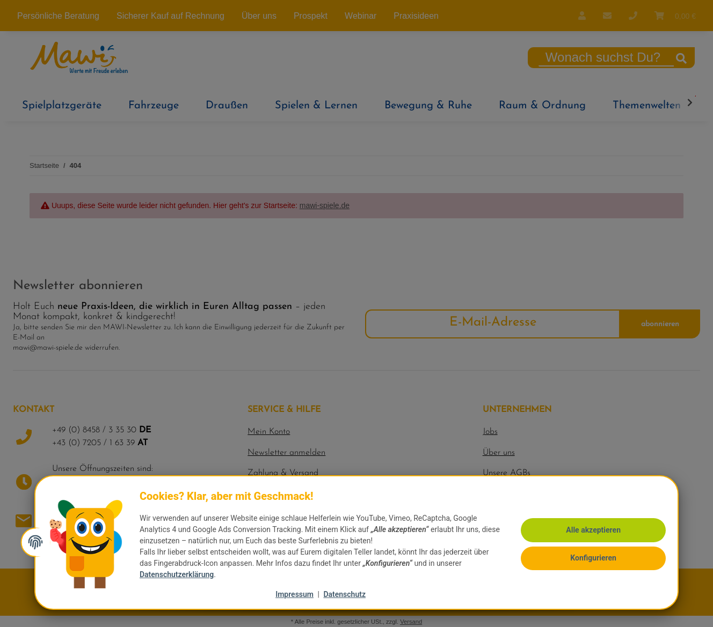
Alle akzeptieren (590, 530)
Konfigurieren (590, 557)
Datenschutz (344, 594)
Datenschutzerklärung (180, 574)
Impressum (294, 594)
